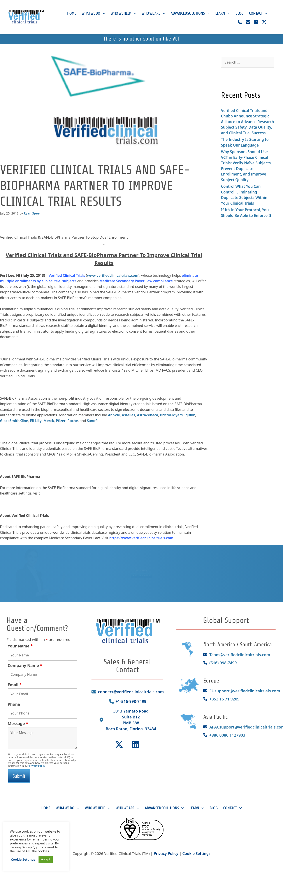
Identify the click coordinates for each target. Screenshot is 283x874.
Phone (14, 704)
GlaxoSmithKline (14, 420)
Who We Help (123, 13)
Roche (72, 420)
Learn (222, 13)
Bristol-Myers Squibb (177, 415)
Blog (240, 13)
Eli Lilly (36, 420)
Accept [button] (45, 859)
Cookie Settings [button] (196, 853)
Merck (49, 420)
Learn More (141, 568)
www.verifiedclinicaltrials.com (112, 275)
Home (71, 13)
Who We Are (153, 13)
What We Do (93, 13)
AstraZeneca (147, 415)
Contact (258, 13)
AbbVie (114, 415)
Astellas (128, 415)
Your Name (20, 646)
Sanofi (92, 420)
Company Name (25, 665)
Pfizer (60, 420)
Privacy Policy (37, 765)
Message (18, 723)
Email (15, 684)
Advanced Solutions (190, 13)
